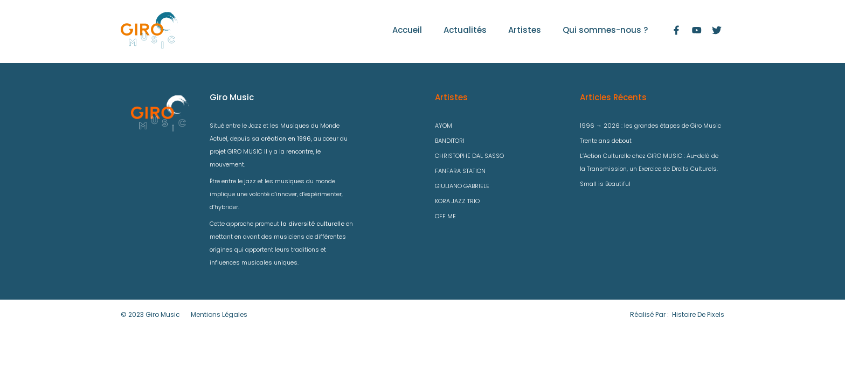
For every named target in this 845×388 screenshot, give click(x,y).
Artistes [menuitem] (524, 30)
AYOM (443, 125)
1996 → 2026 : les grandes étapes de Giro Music (650, 125)
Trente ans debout (606, 140)
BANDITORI (450, 140)
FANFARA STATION (460, 171)
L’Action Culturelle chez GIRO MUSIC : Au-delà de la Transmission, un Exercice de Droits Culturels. (649, 162)
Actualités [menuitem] (465, 30)
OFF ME (445, 216)
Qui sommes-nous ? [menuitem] (605, 30)
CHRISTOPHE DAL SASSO (469, 155)
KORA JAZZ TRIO (457, 201)
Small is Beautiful (605, 183)
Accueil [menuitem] (407, 30)
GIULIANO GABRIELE (462, 186)
